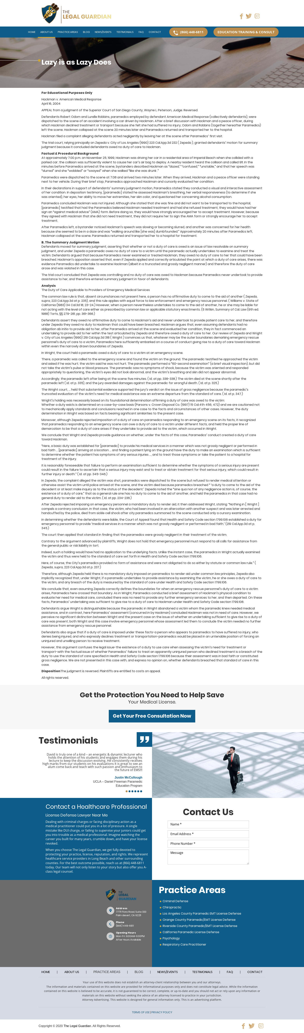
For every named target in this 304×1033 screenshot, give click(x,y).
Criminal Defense (175, 901)
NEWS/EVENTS (167, 972)
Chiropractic (172, 907)
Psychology (171, 938)
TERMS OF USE (141, 1012)
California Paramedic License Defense (191, 932)
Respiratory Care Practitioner (184, 944)
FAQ (230, 972)
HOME (45, 972)
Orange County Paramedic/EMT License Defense (199, 919)
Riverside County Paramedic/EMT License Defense (200, 926)
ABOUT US (71, 972)
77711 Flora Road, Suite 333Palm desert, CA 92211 (131, 913)
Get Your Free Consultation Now (152, 716)
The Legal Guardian (77, 1026)
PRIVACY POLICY (161, 1012)
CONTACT (255, 972)
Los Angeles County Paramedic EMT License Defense (202, 913)
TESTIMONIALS (202, 972)
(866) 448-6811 (133, 863)
